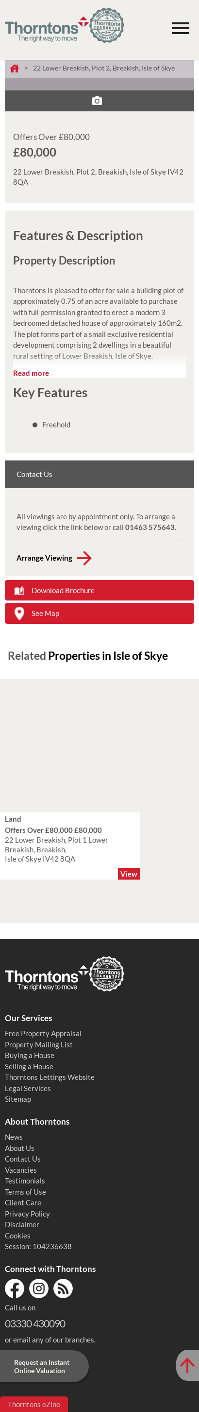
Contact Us (23, 1158)
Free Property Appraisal (43, 1033)
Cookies (18, 1235)
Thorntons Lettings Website (50, 1077)
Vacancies (21, 1169)
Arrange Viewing (44, 557)
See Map (45, 613)
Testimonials (25, 1180)
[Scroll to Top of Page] (187, 1365)
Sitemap (18, 1098)
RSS (63, 1288)
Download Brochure (63, 590)
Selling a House (29, 1066)
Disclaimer (22, 1224)
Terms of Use (25, 1191)
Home (14, 69)
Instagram (39, 1288)
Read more (31, 373)
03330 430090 (35, 1323)
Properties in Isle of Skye (108, 655)
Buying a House (29, 1055)
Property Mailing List (39, 1044)
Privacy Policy (27, 1213)
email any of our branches (53, 1339)
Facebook (14, 1288)
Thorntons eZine (34, 1404)
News (14, 1136)
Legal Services (28, 1088)
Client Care (23, 1202)
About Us (19, 1148)
